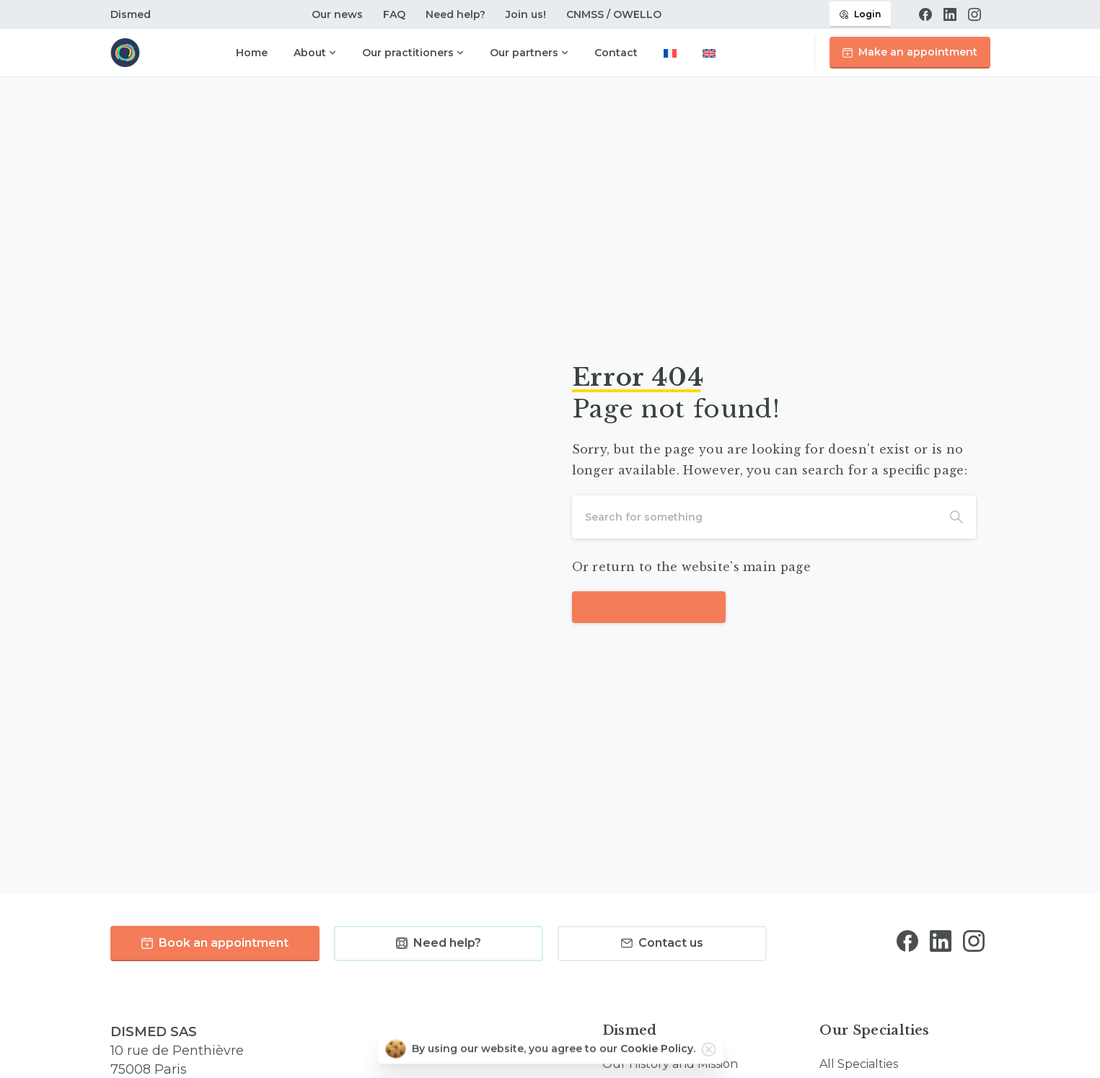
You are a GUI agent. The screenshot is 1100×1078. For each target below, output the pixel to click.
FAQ (394, 14)
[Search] (754, 517)
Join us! (526, 14)
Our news (337, 14)
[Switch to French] (670, 54)
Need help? (455, 14)
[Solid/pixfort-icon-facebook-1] (907, 946)
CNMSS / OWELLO (613, 14)
